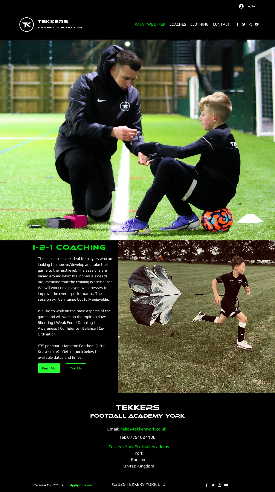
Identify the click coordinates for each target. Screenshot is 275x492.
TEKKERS (53, 22)
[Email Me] (49, 368)
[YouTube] (257, 24)
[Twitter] (244, 24)
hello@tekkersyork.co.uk (143, 428)
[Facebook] (237, 24)
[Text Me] (76, 368)
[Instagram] (250, 24)
